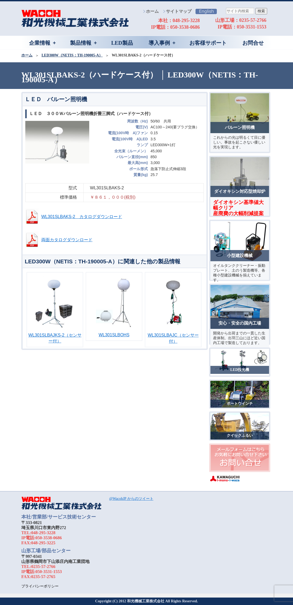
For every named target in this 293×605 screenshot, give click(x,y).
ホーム (152, 11)
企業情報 (39, 43)
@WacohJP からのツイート (131, 499)
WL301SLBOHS (114, 335)
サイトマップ (179, 11)
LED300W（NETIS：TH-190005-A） (72, 55)
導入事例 (159, 43)
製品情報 (80, 43)
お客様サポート (208, 43)
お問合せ (253, 43)
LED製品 (122, 43)
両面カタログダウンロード (66, 240)
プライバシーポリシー (40, 586)
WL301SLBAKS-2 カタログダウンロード (81, 216)
